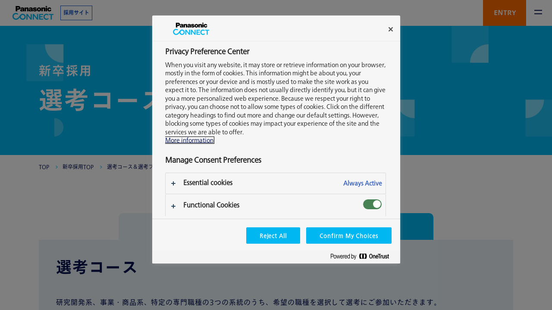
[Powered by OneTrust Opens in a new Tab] (363, 258)
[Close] (390, 29)
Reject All (273, 235)
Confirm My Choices (349, 235)
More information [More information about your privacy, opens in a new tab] (189, 140)
